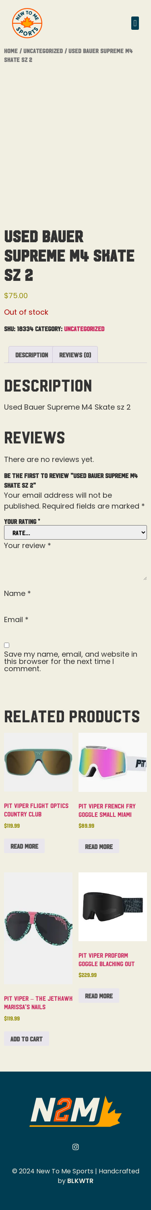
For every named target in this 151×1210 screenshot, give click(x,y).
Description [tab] (31, 354)
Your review (27, 545)
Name (17, 593)
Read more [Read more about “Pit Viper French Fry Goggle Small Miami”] (99, 846)
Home (11, 50)
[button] (135, 23)
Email (16, 619)
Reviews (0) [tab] (75, 354)
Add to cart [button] (26, 1038)
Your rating (22, 521)
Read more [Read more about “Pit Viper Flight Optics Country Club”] (24, 846)
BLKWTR (80, 1180)
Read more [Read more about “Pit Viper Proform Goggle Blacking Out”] (99, 995)
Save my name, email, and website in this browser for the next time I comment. (70, 661)
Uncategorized (43, 50)
